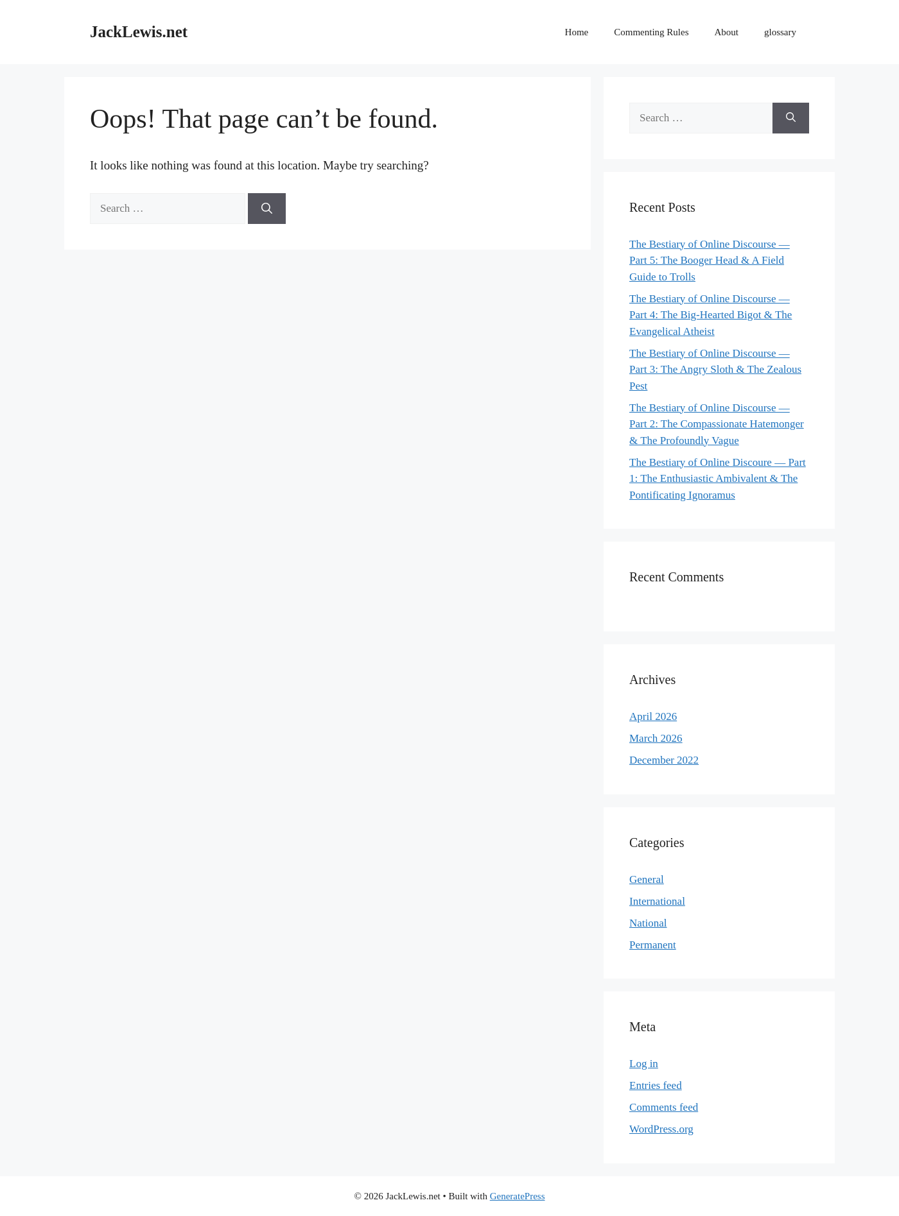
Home (577, 32)
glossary (780, 32)
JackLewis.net (139, 31)
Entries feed (655, 1085)
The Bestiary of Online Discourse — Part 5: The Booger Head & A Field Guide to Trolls (709, 260)
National (648, 923)
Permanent (652, 945)
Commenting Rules (651, 32)
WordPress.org (661, 1129)
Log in (643, 1064)
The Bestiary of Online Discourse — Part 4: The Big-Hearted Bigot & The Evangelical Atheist (710, 315)
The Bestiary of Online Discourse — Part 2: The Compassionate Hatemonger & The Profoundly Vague (716, 424)
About (727, 32)
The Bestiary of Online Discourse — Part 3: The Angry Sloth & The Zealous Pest (715, 369)
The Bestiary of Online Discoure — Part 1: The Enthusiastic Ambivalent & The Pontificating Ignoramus (717, 478)
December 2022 (664, 760)
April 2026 (653, 716)
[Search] (267, 208)
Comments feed (663, 1107)
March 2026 (656, 738)
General (646, 879)
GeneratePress (517, 1196)
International (657, 901)
